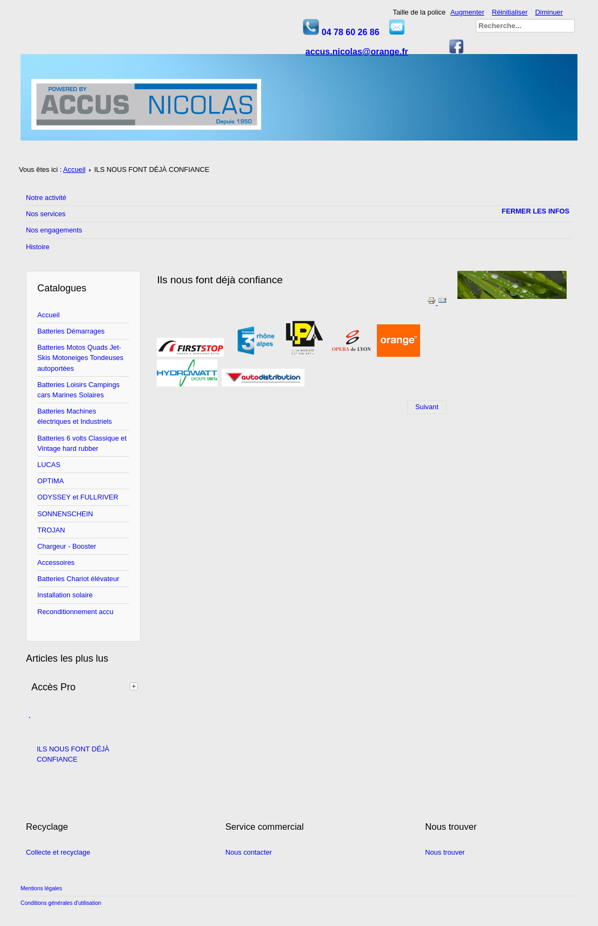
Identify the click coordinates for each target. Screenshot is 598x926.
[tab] (135, 686)
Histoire (37, 247)
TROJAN (51, 530)
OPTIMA (50, 481)
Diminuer (549, 12)
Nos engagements (54, 230)
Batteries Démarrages (70, 331)
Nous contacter (248, 852)
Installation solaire (64, 595)
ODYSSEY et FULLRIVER (77, 497)
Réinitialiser (510, 12)
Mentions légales (41, 888)
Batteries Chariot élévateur (78, 579)
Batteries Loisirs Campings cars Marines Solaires (78, 390)
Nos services (45, 214)
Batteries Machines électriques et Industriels (74, 416)
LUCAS (49, 465)
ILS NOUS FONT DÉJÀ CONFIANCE (73, 754)
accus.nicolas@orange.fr (356, 51)
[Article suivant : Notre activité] (427, 407)
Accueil (74, 169)
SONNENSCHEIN (65, 514)
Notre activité (46, 198)
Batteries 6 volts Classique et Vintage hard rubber (82, 443)
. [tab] (29, 715)
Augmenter (467, 12)
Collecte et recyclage (58, 852)
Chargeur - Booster (66, 546)
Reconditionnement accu (75, 612)
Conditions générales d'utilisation (61, 903)
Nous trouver (444, 852)
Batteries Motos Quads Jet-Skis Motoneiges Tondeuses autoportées (80, 357)
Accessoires (56, 562)
